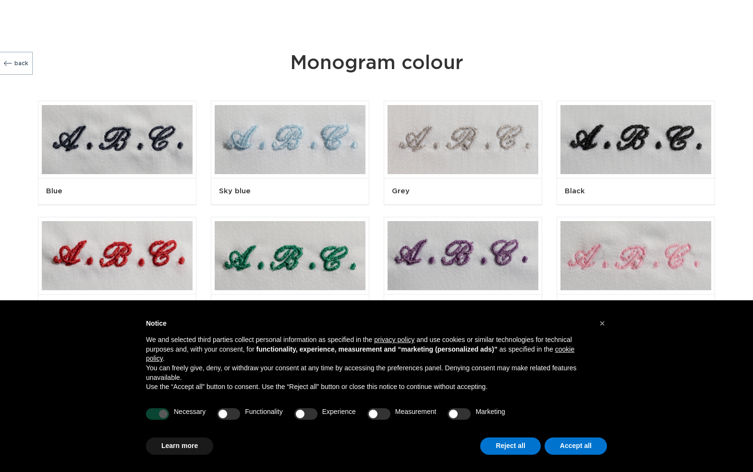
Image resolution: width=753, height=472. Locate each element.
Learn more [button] (179, 445)
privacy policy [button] (394, 339)
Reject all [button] (510, 445)
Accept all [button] (576, 445)
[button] (602, 323)
